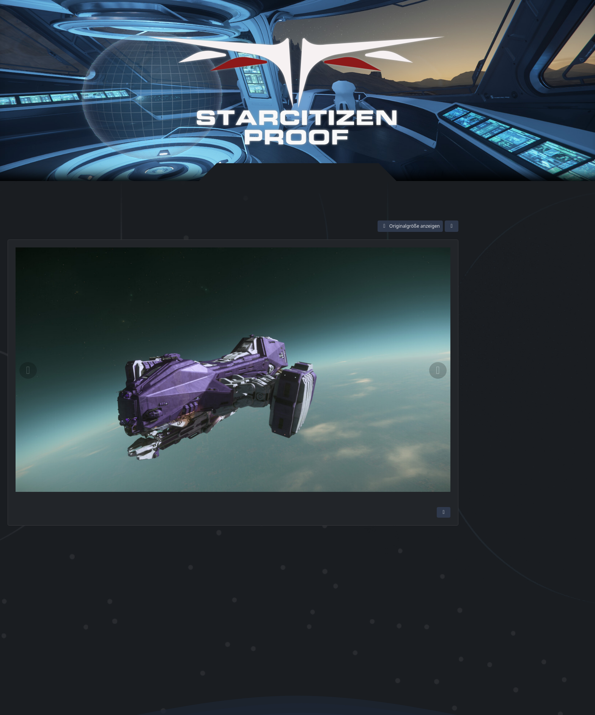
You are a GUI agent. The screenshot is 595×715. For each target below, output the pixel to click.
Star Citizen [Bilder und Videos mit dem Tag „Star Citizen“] (496, 430)
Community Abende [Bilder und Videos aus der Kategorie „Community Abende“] (500, 379)
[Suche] (554, 15)
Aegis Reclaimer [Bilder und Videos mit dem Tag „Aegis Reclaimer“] (536, 441)
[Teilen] (451, 226)
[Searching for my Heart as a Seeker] (555, 239)
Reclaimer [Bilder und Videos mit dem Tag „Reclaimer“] (494, 441)
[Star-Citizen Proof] (295, 90)
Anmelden (477, 16)
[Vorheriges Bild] (28, 370)
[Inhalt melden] (443, 512)
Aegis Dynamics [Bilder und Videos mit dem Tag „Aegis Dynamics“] (540, 430)
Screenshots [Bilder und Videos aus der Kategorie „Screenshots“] (490, 388)
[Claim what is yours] (525, 239)
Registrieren (519, 16)
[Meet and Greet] (495, 239)
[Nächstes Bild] (438, 370)
